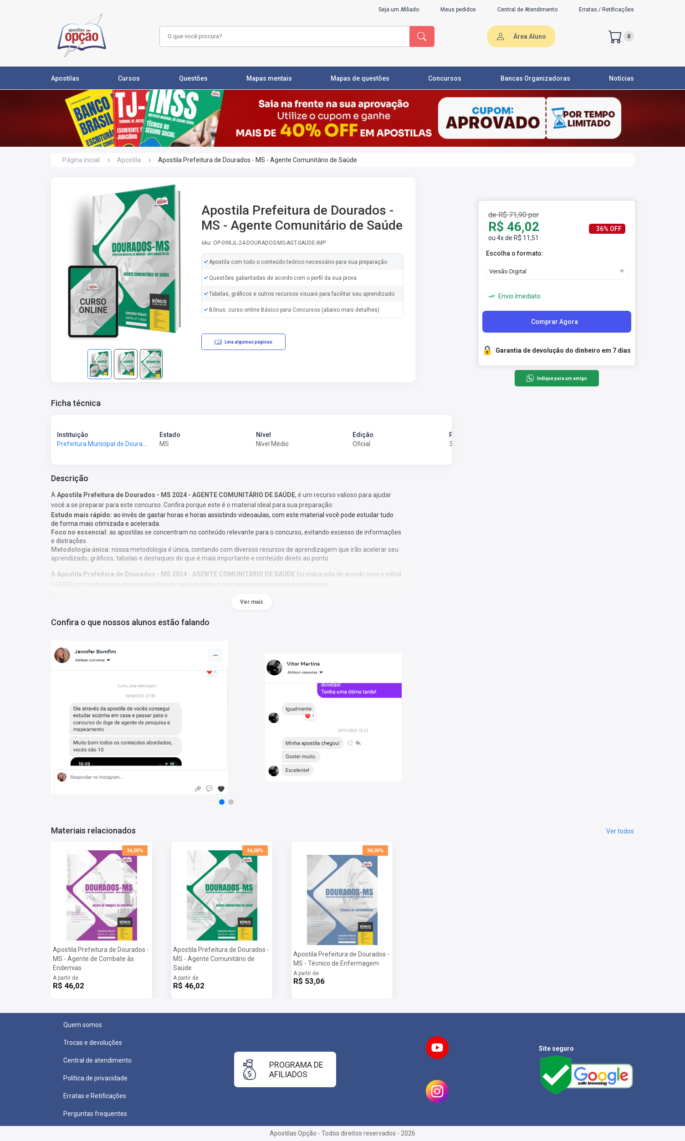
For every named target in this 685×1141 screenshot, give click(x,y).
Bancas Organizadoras (535, 78)
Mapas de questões (360, 78)
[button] (222, 802)
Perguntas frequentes (95, 1113)
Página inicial (81, 160)
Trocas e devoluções (92, 1042)
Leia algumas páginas (243, 341)
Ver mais (251, 602)
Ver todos (620, 831)
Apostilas (65, 78)
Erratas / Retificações (606, 9)
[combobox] (283, 36)
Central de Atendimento (527, 9)
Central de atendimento (97, 1060)
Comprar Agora (554, 321)
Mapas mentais (269, 78)
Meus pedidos (458, 9)
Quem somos (82, 1024)
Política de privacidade (95, 1078)
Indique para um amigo (556, 378)
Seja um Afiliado (398, 9)
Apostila (129, 160)
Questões (193, 78)
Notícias (621, 78)
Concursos (444, 78)
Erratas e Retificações (94, 1096)
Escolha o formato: (514, 253)
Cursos (129, 78)
